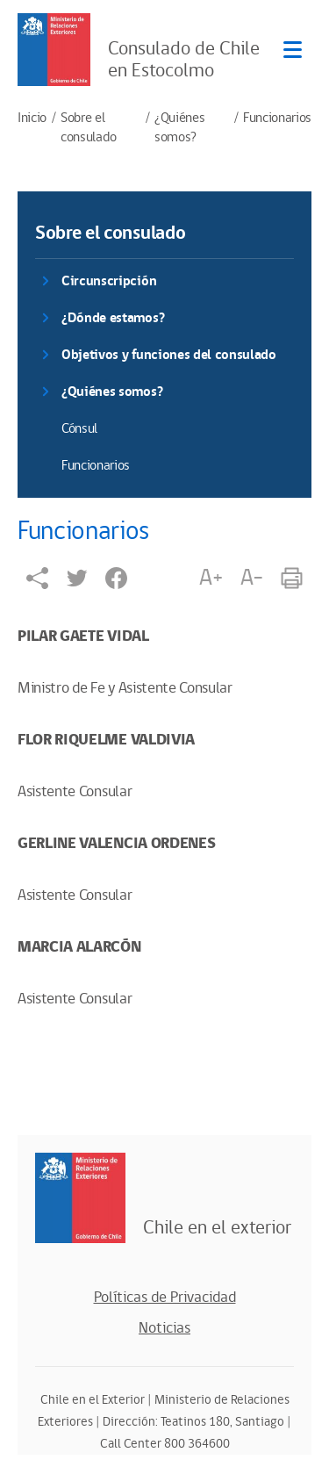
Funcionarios (277, 118)
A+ (210, 577)
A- (251, 577)
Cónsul (79, 429)
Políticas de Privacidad (165, 1297)
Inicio (32, 118)
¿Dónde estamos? (112, 318)
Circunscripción (108, 281)
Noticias (164, 1328)
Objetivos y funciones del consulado (168, 355)
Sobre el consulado (88, 128)
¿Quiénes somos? (179, 128)
